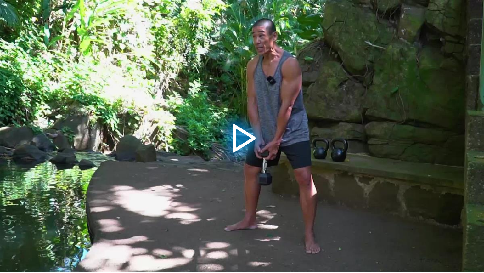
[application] (242, 136)
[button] (242, 136)
